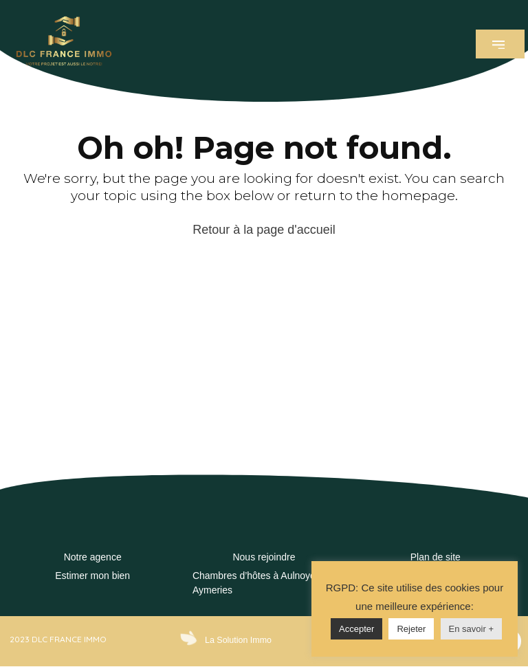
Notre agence (93, 556)
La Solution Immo (237, 640)
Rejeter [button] (411, 629)
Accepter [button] (356, 629)
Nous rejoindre (263, 556)
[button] (500, 44)
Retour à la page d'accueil (264, 230)
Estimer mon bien (92, 575)
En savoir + (471, 629)
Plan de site (435, 556)
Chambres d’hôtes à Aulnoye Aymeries (254, 582)
